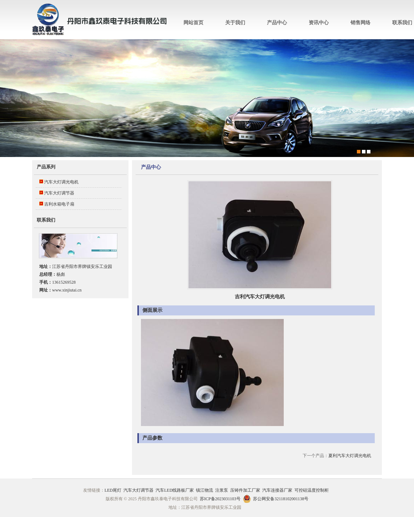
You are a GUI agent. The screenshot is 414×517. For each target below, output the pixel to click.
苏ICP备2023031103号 (220, 498)
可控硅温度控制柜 (311, 490)
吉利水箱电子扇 (59, 204)
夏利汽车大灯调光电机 (349, 455)
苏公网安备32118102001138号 (280, 498)
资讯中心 (319, 22)
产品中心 (277, 22)
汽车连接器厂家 (277, 490)
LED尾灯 (113, 490)
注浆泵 (221, 490)
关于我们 (235, 22)
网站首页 (193, 22)
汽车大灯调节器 (59, 193)
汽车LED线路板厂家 (175, 490)
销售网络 (360, 22)
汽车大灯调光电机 (61, 181)
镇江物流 (204, 490)
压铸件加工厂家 (245, 490)
